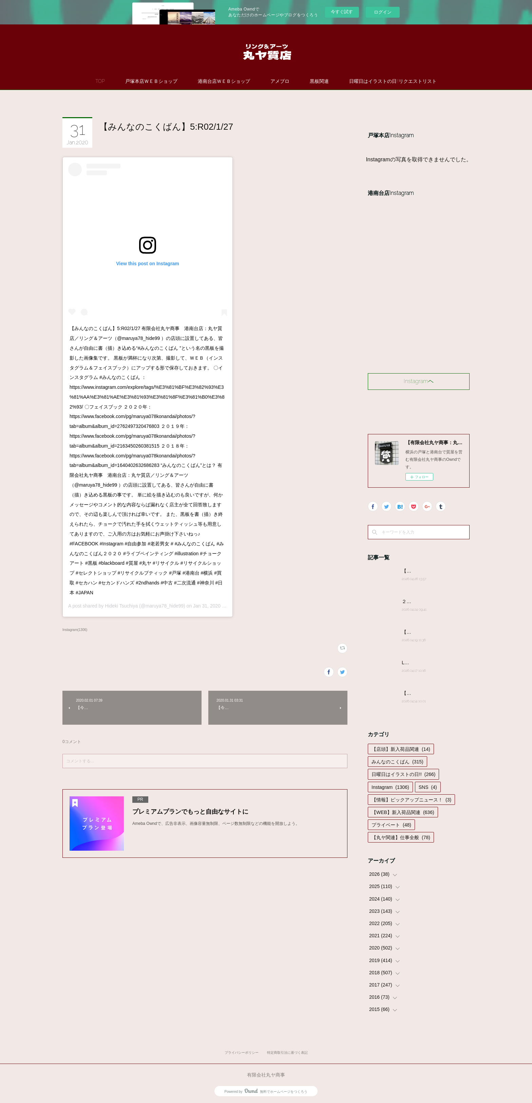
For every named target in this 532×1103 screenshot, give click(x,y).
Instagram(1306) (74, 630)
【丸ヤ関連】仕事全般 (401, 837)
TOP (100, 81)
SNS (428, 787)
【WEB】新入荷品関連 (403, 812)
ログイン (383, 12)
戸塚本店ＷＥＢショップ (151, 81)
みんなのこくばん (397, 761)
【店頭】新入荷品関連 (401, 749)
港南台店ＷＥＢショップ (224, 81)
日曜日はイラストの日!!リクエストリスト (393, 81)
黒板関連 (319, 81)
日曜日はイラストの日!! (403, 774)
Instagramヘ (419, 381)
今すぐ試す (342, 11)
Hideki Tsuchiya (121, 606)
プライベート (391, 825)
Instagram (390, 787)
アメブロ (279, 81)
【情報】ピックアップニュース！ (411, 799)
